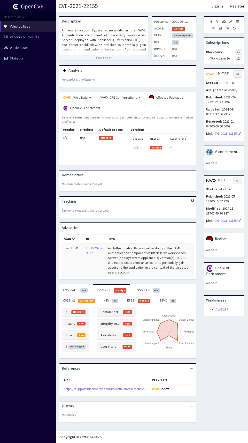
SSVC (167, 300)
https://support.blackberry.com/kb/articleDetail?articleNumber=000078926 (118, 389)
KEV (111, 300)
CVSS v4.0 (75, 290)
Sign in (217, 6)
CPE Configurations (120, 97)
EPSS (138, 300)
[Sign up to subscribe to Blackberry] (238, 52)
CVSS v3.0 (147, 290)
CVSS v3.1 (112, 290)
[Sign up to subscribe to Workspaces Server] (238, 58)
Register (237, 6)
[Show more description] (103, 57)
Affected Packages (166, 97)
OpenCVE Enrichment (81, 108)
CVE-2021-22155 (78, 6)
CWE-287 (222, 309)
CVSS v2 (79, 300)
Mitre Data (77, 97)
